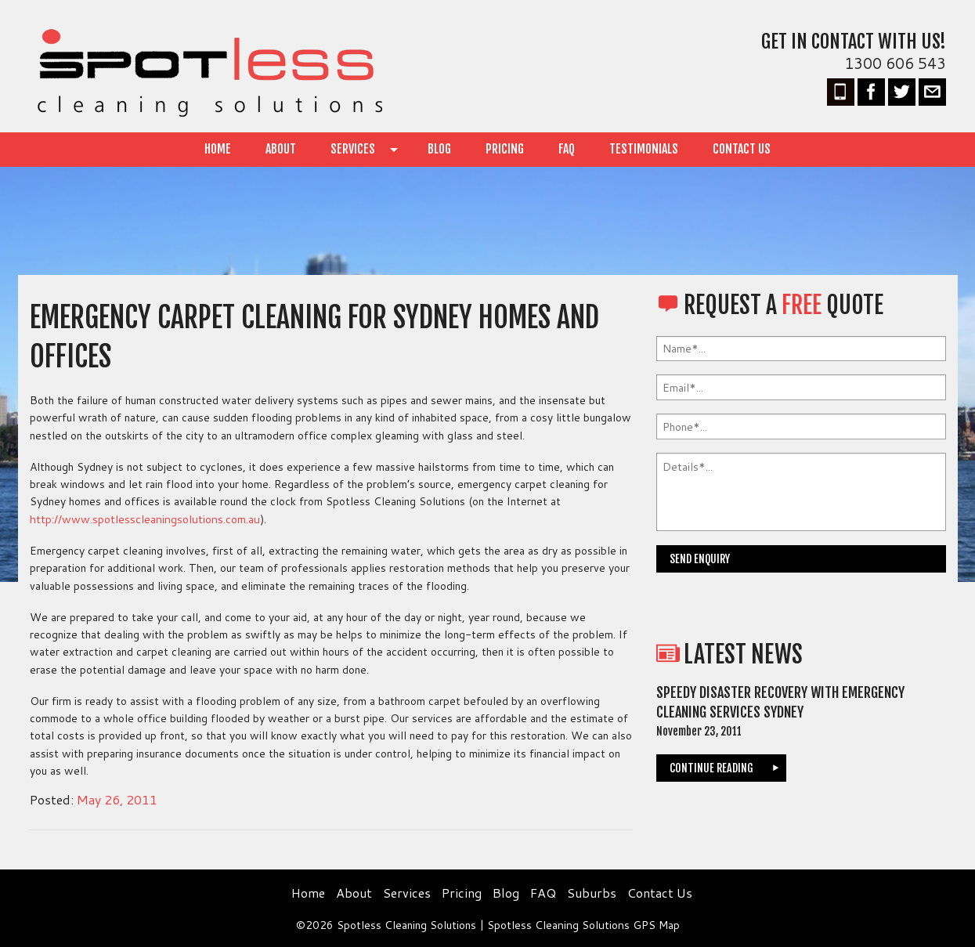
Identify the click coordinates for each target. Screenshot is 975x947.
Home (217, 149)
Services (352, 149)
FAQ (566, 149)
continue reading (711, 768)
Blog (439, 149)
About (280, 149)
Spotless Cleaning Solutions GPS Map (583, 924)
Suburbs (591, 893)
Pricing (505, 149)
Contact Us (742, 149)
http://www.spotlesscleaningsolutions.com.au (142, 519)
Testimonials (643, 149)
